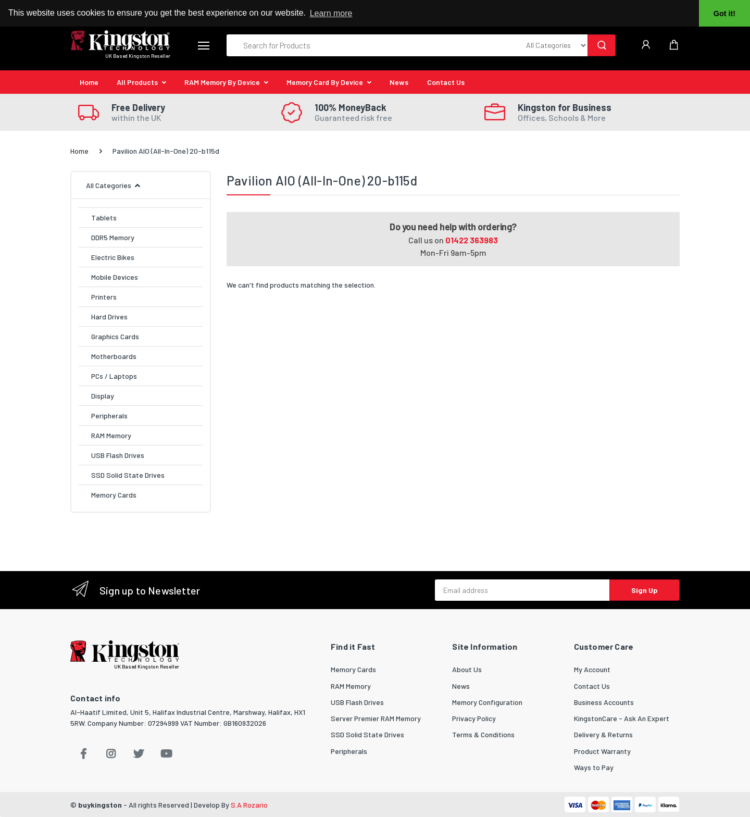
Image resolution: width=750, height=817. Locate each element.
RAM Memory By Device (222, 82)
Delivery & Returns (603, 734)
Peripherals (109, 415)
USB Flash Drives (117, 455)
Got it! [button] (724, 13)
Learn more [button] (331, 13)
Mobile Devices (114, 277)
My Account (592, 669)
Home (89, 82)
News (399, 82)
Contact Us (446, 82)
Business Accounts (604, 702)
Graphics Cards (115, 336)
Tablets (104, 217)
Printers (104, 296)
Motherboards (113, 356)
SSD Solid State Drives (128, 475)
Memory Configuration (487, 702)
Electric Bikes (112, 257)
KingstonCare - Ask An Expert (621, 718)
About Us (467, 669)
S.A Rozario (249, 804)
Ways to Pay (594, 767)
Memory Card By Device (324, 82)
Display (102, 395)
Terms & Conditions (483, 734)
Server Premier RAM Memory (376, 718)
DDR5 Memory (112, 237)
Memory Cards (113, 494)
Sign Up (644, 590)
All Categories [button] (108, 185)
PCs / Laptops (114, 376)
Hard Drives (109, 316)
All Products (137, 82)
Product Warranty (602, 751)
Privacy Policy (474, 718)
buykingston (100, 804)
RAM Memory (111, 435)
